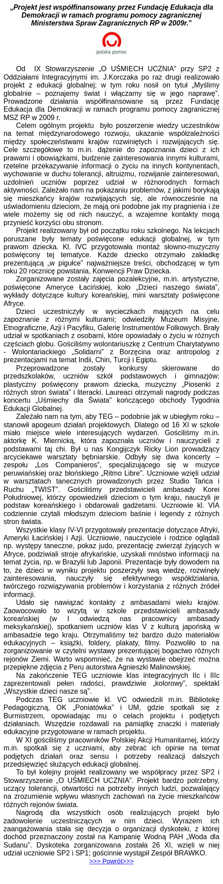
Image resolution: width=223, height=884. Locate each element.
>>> (111, 861)
